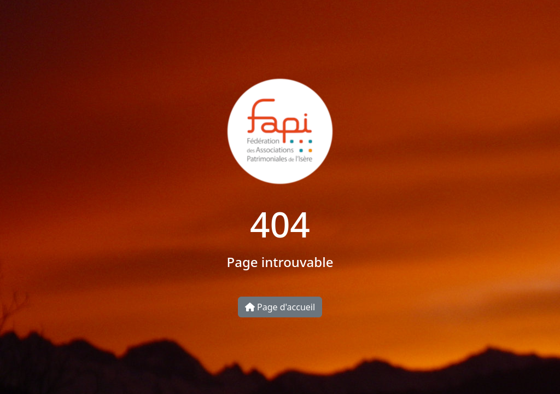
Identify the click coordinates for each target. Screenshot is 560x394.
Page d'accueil (280, 307)
